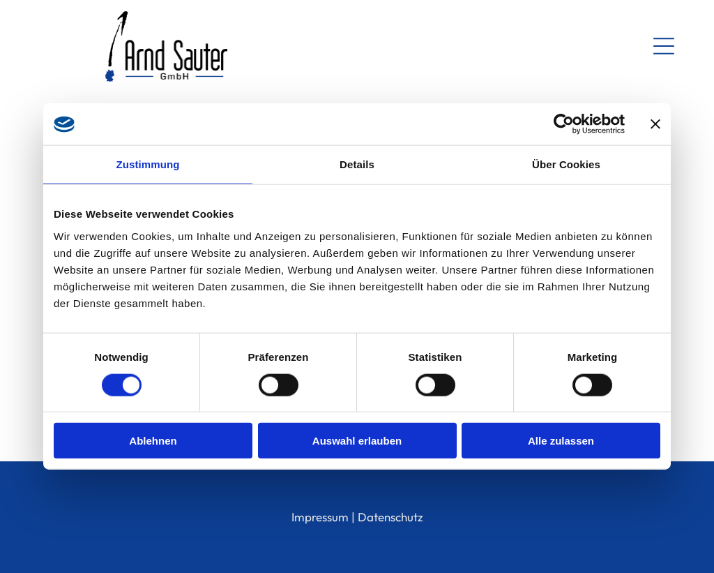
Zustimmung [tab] (148, 164)
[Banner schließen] (655, 124)
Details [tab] (357, 164)
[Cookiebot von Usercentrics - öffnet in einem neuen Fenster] (564, 124)
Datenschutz (390, 516)
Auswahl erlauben (357, 441)
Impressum (320, 516)
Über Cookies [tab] (566, 164)
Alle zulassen (561, 441)
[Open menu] (663, 46)
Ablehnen (152, 441)
